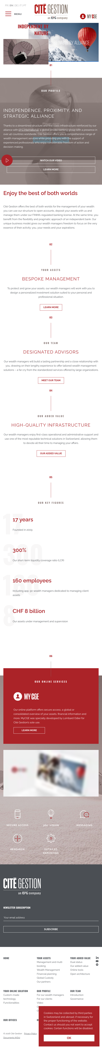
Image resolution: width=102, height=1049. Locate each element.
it (21, 5)
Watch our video (51, 160)
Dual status (76, 962)
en (11, 5)
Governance (76, 999)
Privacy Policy (30, 1033)
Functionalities (11, 1003)
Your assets (44, 958)
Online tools (76, 970)
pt (24, 5)
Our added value (51, 453)
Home (6, 958)
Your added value (80, 958)
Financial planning (47, 974)
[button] (44, 1030)
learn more (51, 169)
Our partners (43, 982)
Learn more (51, 307)
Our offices (10, 1020)
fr (6, 5)
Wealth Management (48, 970)
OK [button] (69, 1038)
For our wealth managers (50, 995)
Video (40, 1003)
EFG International (29, 129)
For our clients (44, 999)
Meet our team (51, 380)
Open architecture (80, 974)
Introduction (76, 995)
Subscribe (51, 929)
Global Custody (45, 978)
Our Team (75, 991)
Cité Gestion (51, 11)
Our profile (43, 991)
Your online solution (15, 991)
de (16, 5)
